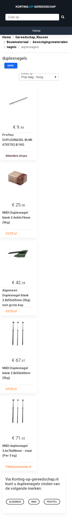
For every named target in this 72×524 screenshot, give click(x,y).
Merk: (10, 65)
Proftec (52, 501)
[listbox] (39, 77)
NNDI (33, 501)
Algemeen (15, 501)
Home (36, 31)
